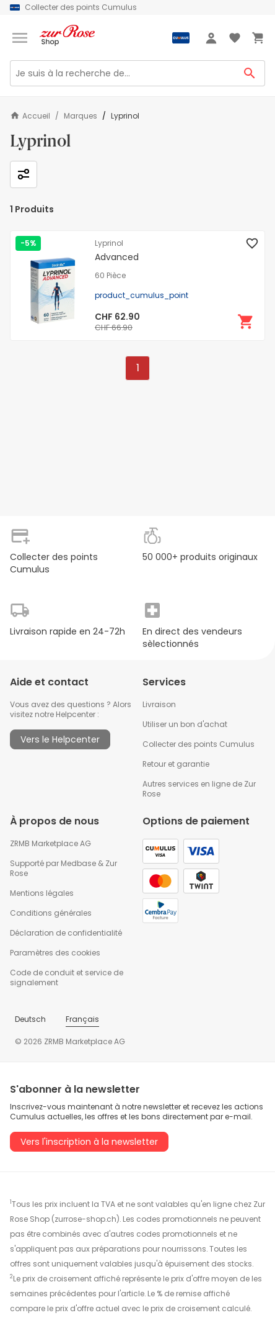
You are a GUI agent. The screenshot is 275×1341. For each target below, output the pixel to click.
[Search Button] (250, 73)
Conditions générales (51, 913)
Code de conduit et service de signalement (66, 977)
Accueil (30, 116)
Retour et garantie (175, 764)
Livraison (159, 704)
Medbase (78, 863)
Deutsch (30, 1019)
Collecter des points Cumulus (198, 744)
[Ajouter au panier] (246, 321)
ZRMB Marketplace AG (50, 843)
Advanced (117, 257)
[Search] (122, 73)
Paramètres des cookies (55, 952)
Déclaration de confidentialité (66, 933)
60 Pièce (110, 276)
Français (82, 1019)
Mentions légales (42, 893)
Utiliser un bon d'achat (184, 724)
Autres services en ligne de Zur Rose (199, 789)
